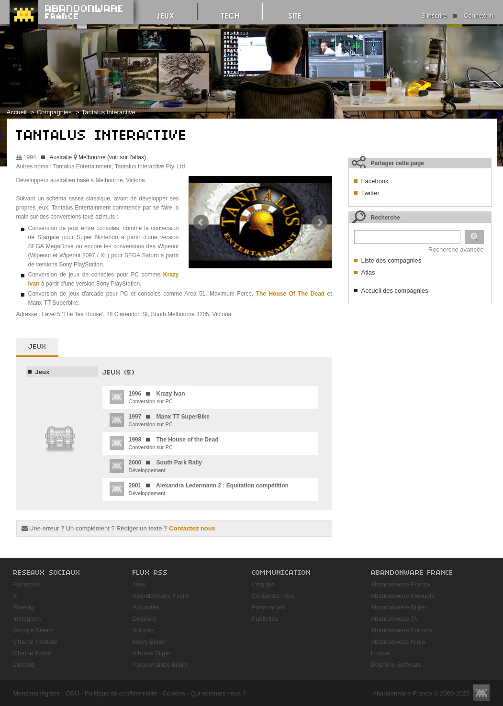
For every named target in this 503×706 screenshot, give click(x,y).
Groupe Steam (33, 630)
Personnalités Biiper (160, 664)
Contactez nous (192, 528)
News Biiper (149, 641)
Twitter (370, 193)
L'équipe (263, 584)
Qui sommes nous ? (218, 693)
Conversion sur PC (147, 397)
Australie (61, 157)
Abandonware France (400, 584)
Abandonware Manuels (403, 595)
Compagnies (54, 112)
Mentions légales (36, 693)
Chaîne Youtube (35, 641)
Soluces (144, 630)
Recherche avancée (456, 249)
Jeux (42, 371)
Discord (23, 664)
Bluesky (24, 607)
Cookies (174, 693)
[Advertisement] (420, 369)
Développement (156, 466)
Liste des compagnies (391, 260)
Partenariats (268, 607)
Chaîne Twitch (33, 653)
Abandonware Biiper (399, 607)
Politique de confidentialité (121, 693)
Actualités (146, 607)
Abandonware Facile (161, 595)
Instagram (27, 618)
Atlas (368, 272)
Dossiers (145, 618)
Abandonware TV (395, 618)
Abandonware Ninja (398, 641)
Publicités (265, 618)
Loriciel (381, 653)
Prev (201, 222)
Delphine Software (396, 664)
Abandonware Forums (401, 630)
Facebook (375, 181)
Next (319, 222)
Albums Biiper (152, 653)
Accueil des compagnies (394, 290)
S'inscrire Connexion (457, 15)
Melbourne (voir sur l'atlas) (112, 157)
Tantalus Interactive (108, 112)
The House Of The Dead (290, 293)
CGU (72, 693)
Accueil (17, 112)
